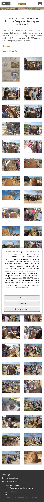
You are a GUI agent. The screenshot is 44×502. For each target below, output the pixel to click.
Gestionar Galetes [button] (22, 309)
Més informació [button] (22, 287)
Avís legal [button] (6, 474)
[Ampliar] (11, 69)
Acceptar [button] (22, 298)
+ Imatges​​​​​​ (6, 46)
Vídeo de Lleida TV (9, 51)
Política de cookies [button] (10, 478)
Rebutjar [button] (22, 304)
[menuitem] (22, 474)
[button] (22, 3)
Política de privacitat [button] (10, 481)
